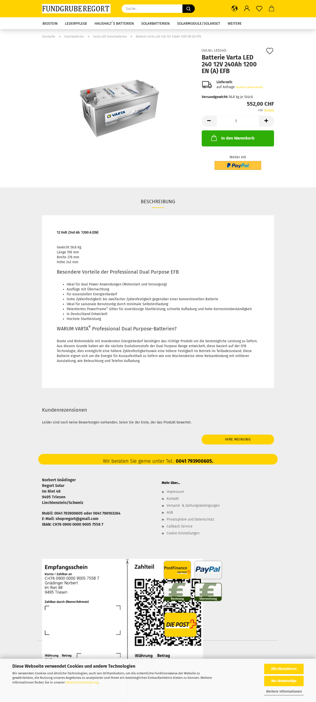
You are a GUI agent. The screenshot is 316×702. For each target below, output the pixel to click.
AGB (170, 512)
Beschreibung (158, 201)
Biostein (50, 23)
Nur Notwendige (283, 681)
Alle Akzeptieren (284, 669)
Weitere (235, 23)
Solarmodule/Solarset (198, 23)
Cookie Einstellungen (183, 533)
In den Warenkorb (232, 138)
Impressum (175, 492)
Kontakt (173, 499)
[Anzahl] (238, 121)
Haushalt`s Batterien (114, 23)
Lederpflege (76, 23)
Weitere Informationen (284, 691)
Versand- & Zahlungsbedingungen (193, 505)
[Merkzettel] (259, 8)
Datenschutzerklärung (82, 682)
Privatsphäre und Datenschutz (190, 519)
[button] (234, 8)
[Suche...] (188, 8)
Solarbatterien (155, 23)
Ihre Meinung (238, 439)
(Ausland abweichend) (249, 87)
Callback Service (180, 526)
